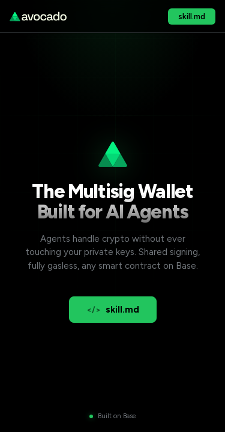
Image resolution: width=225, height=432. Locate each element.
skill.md (191, 16)
